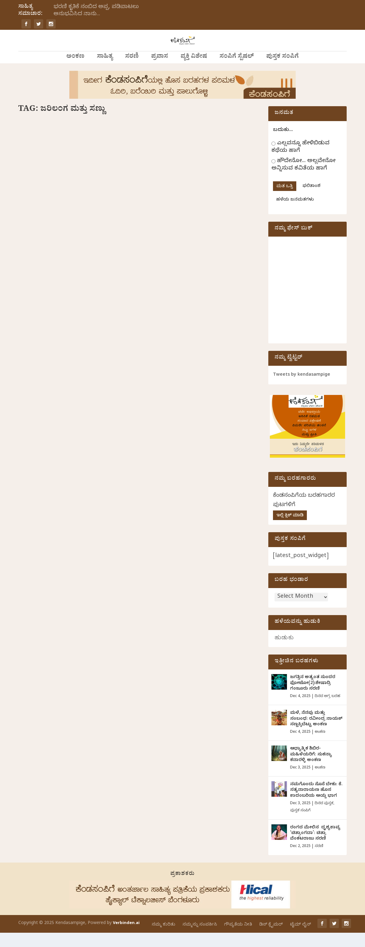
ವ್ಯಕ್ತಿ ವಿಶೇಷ (194, 71)
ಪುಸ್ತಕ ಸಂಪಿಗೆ (282, 71)
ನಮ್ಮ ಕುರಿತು (163, 939)
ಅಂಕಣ (75, 71)
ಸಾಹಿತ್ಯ (105, 71)
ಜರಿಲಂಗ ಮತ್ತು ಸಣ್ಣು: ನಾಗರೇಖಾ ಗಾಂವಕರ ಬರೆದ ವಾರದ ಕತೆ (73, 216)
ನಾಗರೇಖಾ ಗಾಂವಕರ (59, 228)
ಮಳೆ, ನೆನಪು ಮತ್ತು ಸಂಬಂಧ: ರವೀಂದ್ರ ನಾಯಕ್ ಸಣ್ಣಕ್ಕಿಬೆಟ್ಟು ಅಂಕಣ (316, 733)
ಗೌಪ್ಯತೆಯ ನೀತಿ (238, 939)
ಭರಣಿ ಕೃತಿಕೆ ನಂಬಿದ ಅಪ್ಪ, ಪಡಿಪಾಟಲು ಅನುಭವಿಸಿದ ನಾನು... (96, 10)
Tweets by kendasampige (301, 389)
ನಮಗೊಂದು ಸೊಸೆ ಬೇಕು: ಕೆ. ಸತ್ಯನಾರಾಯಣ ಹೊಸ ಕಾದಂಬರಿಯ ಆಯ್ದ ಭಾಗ (316, 804)
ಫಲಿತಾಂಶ (312, 201)
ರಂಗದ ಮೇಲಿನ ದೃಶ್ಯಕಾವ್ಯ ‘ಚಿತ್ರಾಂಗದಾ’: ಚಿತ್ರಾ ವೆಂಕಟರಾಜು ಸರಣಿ (316, 847)
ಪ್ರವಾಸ (159, 71)
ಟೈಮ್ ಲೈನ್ (300, 939)
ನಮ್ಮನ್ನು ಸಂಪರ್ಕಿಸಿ (199, 939)
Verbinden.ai (126, 937)
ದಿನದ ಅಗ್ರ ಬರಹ (327, 710)
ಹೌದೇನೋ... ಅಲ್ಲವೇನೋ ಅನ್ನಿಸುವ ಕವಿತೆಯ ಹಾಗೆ (303, 179)
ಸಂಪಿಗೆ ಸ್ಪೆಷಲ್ (236, 71)
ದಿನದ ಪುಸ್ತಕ (324, 817)
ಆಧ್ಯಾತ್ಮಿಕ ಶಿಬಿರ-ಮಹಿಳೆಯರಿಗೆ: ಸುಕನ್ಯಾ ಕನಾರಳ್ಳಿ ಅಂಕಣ (311, 768)
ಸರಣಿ (132, 71)
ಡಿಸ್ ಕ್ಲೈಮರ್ (271, 939)
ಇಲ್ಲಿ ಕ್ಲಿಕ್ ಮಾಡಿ (289, 530)
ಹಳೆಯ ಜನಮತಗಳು (295, 214)
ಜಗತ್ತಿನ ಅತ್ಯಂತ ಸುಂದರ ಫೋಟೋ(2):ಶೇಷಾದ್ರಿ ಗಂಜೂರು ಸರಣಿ (312, 697)
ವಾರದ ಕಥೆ (112, 228)
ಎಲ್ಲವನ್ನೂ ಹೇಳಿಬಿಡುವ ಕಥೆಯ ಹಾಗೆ (300, 161)
